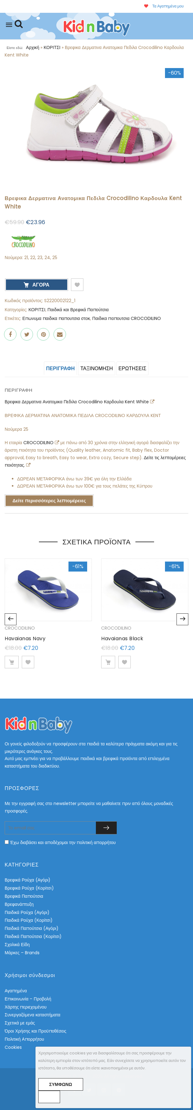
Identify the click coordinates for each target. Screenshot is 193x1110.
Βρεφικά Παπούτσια (24, 896)
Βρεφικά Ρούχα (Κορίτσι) (29, 888)
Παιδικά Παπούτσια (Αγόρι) (32, 928)
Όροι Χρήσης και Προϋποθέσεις (35, 1031)
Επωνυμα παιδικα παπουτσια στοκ (56, 318)
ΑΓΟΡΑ (40, 284)
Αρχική (33, 47)
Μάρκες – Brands (22, 953)
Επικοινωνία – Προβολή (28, 999)
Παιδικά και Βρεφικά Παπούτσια (78, 310)
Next (182, 619)
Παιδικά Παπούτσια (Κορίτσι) (33, 936)
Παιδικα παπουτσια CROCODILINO (126, 318)
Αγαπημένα (16, 991)
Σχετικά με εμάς (20, 1023)
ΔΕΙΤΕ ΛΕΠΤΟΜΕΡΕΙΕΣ (12, 662)
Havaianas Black (122, 638)
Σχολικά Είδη (17, 944)
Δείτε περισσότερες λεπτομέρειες (49, 500)
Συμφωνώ (60, 1084)
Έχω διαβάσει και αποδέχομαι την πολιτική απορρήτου (63, 842)
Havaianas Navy (25, 638)
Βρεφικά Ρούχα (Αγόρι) (27, 880)
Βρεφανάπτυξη (19, 904)
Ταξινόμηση (96, 368)
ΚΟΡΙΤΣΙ (52, 47)
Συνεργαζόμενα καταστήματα (32, 1015)
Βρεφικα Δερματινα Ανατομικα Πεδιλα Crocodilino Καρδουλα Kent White (77, 402)
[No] (49, 1097)
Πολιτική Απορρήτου (24, 1039)
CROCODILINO (39, 443)
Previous (10, 619)
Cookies (13, 1047)
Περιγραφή (60, 368)
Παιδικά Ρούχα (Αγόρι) (27, 912)
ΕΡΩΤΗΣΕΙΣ (133, 368)
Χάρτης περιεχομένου (25, 1007)
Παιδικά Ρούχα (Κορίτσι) (29, 920)
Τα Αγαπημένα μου (164, 6)
